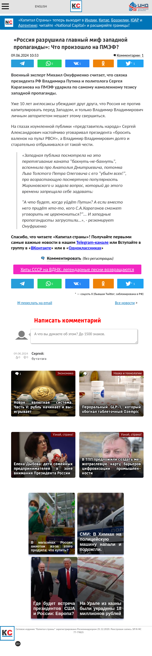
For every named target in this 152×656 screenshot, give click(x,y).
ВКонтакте (41, 248)
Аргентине (27, 25)
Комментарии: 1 (130, 55)
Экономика (65, 373)
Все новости (125, 303)
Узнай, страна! (63, 434)
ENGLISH (41, 6)
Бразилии (120, 20)
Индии (91, 20)
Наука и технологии (128, 373)
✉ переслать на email (34, 303)
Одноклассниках (85, 248)
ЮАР (135, 20)
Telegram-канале (92, 242)
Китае (104, 20)
